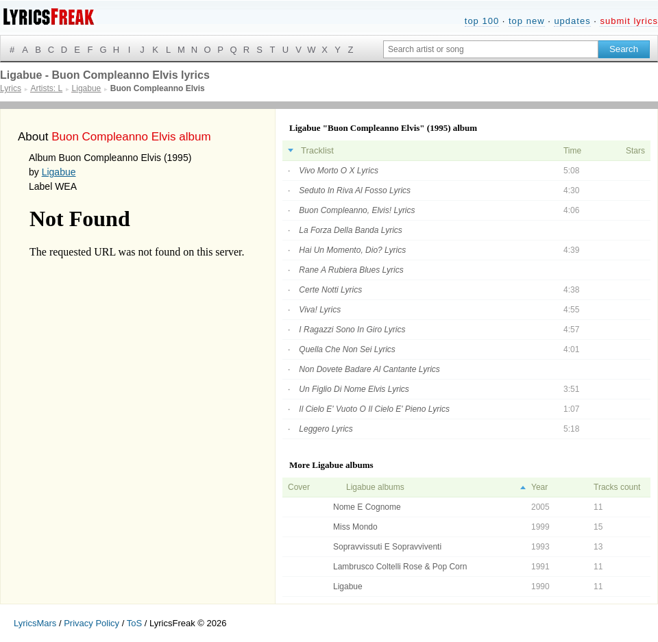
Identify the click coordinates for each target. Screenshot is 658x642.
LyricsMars (35, 623)
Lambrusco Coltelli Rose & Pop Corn (400, 566)
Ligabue (59, 171)
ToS (134, 623)
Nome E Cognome (367, 507)
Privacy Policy (91, 623)
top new (527, 21)
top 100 (482, 21)
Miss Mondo (355, 527)
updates (572, 21)
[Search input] (490, 49)
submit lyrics (629, 21)
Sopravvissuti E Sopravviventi (387, 547)
